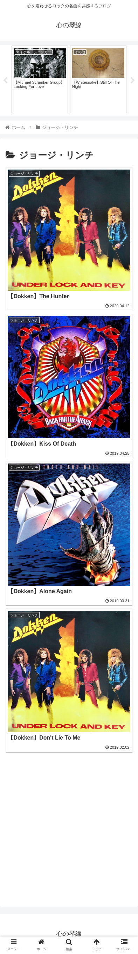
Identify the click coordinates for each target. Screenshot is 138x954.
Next (132, 80)
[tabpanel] (40, 79)
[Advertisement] (69, 824)
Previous (5, 80)
